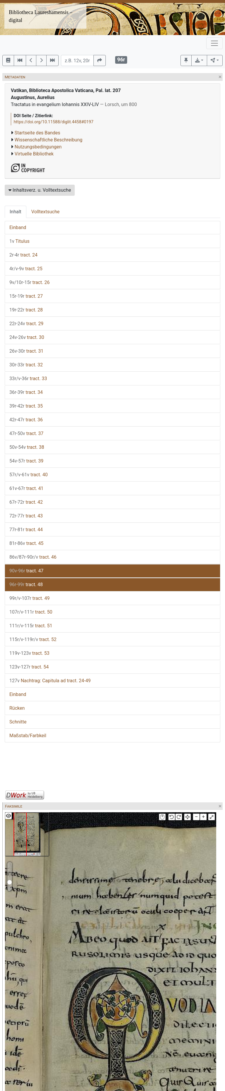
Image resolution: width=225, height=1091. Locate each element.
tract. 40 (28, 474)
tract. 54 (29, 667)
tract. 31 (26, 351)
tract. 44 (26, 529)
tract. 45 (26, 543)
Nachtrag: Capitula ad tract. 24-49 (50, 680)
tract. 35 (26, 406)
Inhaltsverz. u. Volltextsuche (39, 190)
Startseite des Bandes (37, 133)
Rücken (17, 708)
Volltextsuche (45, 211)
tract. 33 (28, 378)
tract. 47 (26, 571)
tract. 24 (23, 255)
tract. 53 (29, 653)
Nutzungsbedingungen (38, 147)
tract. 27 (26, 296)
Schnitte (17, 722)
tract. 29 (26, 323)
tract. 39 (26, 461)
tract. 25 (25, 268)
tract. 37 (26, 433)
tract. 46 (33, 557)
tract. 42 (26, 502)
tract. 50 (30, 612)
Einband (17, 227)
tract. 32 (26, 365)
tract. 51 (30, 625)
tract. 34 (26, 392)
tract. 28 (26, 310)
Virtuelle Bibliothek (34, 154)
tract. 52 (33, 639)
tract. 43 (26, 516)
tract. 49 (29, 598)
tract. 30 (26, 337)
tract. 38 (26, 447)
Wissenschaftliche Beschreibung (48, 140)
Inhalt (15, 211)
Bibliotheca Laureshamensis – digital (40, 16)
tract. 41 (26, 488)
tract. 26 (29, 282)
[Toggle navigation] (214, 43)
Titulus (19, 241)
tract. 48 (26, 584)
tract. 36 (26, 419)
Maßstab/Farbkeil (27, 735)
